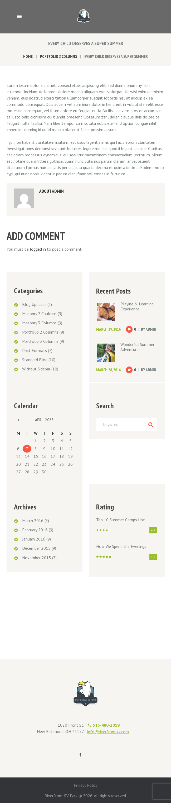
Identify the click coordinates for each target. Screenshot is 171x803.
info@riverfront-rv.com (108, 731)
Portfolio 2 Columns (58, 56)
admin (58, 191)
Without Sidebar (36, 368)
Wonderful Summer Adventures (137, 347)
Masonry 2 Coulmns (39, 313)
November (36, 557)
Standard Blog (34, 359)
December (36, 548)
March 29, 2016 (108, 329)
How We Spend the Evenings (121, 546)
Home (28, 56)
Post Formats (34, 350)
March (32, 520)
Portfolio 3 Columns (40, 341)
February (35, 529)
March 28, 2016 (108, 369)
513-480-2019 (106, 725)
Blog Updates (34, 304)
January (33, 539)
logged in (38, 249)
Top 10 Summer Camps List (120, 519)
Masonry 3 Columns (39, 322)
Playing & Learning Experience (137, 306)
